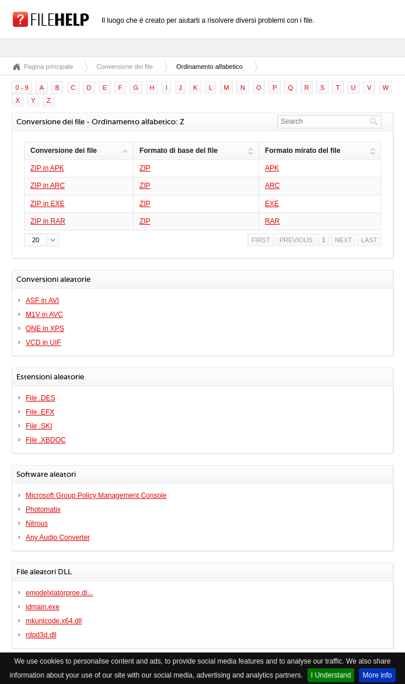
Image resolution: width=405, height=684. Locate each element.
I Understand (331, 675)
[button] (41, 239)
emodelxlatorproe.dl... (59, 593)
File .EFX (40, 412)
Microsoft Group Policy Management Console (96, 495)
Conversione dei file (124, 66)
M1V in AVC (44, 314)
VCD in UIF (43, 342)
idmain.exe (43, 607)
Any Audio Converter (58, 537)
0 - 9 (22, 87)
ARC (272, 186)
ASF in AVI (42, 300)
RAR (272, 221)
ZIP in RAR (47, 221)
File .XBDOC (46, 440)
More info (377, 675)
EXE (272, 204)
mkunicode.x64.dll (54, 621)
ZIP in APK (47, 168)
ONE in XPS (45, 328)
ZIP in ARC (47, 186)
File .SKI (39, 426)
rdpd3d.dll (41, 635)
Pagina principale (48, 66)
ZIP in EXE (47, 204)
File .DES (40, 398)
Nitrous (37, 523)
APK (272, 168)
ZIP (145, 168)
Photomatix (43, 509)
